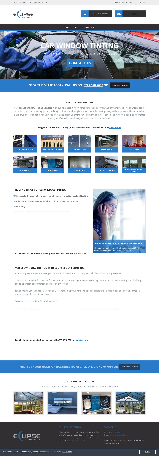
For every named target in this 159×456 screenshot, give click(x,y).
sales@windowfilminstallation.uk (118, 435)
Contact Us (80, 63)
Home (67, 27)
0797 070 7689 (106, 53)
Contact (89, 27)
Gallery (78, 27)
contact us (115, 127)
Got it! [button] (147, 452)
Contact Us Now (119, 85)
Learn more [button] (67, 452)
